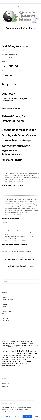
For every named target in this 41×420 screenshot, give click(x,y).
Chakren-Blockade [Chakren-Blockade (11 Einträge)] (6, 345)
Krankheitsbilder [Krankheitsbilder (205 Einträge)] (27, 353)
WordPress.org (5, 386)
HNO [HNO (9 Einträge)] (13, 351)
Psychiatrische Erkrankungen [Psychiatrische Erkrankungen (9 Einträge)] (18, 357)
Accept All (27, 416)
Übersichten (5, 318)
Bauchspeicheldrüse (6, 251)
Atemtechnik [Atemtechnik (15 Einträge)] (28, 341)
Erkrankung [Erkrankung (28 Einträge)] (12, 347)
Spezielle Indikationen (8, 299)
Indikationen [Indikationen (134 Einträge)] (22, 351)
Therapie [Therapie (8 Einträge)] (31, 363)
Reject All (17, 416)
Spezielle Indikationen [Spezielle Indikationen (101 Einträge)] (13, 361)
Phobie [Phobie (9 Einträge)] (29, 355)
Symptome (5, 304)
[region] (17, 410)
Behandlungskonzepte (6, 311)
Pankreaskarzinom (31, 252)
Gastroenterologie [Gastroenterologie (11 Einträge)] (6, 348)
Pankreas (23, 252)
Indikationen (15, 31)
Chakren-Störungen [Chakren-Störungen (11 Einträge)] (17, 345)
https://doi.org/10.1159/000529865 (14, 181)
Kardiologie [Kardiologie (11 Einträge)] (5, 353)
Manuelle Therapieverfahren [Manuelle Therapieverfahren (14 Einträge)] (10, 355)
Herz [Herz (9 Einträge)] (3, 351)
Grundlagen (5, 316)
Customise (7, 416)
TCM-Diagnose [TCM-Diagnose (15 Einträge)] (24, 363)
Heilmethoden (4, 309)
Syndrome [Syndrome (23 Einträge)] (10, 363)
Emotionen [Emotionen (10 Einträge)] (4, 347)
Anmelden (4, 378)
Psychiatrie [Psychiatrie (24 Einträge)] (5, 357)
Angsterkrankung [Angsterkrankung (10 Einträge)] (11, 341)
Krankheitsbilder (23, 39)
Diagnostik (4, 306)
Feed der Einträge (5, 381)
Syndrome (5, 297)
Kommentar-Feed (5, 383)
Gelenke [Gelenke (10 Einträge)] (15, 349)
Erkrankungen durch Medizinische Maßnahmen (13, 302)
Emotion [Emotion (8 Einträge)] (36, 345)
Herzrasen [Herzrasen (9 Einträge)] (7, 351)
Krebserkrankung (15, 252)
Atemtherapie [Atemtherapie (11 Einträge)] (5, 343)
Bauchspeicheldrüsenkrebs (18, 251)
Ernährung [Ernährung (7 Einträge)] (20, 347)
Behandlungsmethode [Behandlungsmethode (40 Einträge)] (24, 343)
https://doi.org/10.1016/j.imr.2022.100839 (15, 240)
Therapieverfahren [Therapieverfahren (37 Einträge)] (9, 365)
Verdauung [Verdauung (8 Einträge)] (20, 365)
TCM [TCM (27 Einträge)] (17, 363)
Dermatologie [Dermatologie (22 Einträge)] (28, 345)
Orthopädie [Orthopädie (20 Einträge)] (23, 355)
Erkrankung (28, 251)
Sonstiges (4, 313)
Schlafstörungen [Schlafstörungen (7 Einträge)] (5, 359)
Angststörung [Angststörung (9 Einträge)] (20, 341)
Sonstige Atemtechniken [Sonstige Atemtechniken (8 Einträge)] (22, 359)
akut (2, 290)
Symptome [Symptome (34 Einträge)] (30, 361)
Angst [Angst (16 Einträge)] (3, 341)
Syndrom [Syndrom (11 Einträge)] (4, 363)
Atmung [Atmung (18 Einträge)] (11, 343)
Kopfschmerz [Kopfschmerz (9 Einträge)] (12, 353)
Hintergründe (6, 320)
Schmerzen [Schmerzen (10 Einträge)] (13, 359)
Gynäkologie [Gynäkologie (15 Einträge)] (21, 349)
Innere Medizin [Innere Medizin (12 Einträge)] (33, 351)
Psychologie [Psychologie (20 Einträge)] (30, 357)
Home (11, 31)
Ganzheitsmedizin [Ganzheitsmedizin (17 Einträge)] (29, 347)
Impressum (4, 323)
